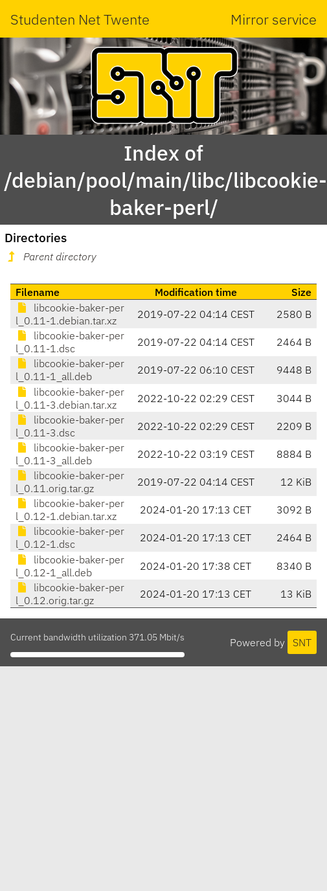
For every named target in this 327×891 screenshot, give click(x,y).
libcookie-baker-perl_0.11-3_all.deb (70, 454)
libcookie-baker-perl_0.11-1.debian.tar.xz (70, 314)
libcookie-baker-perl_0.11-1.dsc (70, 342)
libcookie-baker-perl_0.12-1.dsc (70, 537)
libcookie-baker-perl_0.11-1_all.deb (70, 370)
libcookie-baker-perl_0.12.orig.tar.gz (70, 594)
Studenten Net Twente (80, 19)
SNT (302, 642)
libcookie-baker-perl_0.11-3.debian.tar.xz (70, 398)
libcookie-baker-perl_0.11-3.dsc (70, 426)
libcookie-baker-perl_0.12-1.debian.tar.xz (70, 510)
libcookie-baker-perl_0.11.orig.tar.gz (70, 482)
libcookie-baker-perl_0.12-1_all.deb (70, 566)
